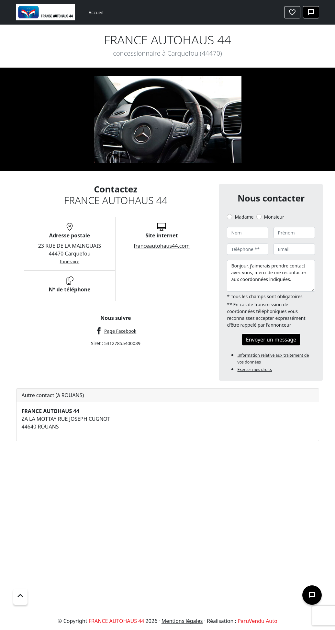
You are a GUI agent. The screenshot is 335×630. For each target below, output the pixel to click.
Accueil (96, 12)
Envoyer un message (271, 339)
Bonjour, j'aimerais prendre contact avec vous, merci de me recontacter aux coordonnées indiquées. (271, 276)
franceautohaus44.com (162, 245)
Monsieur (274, 217)
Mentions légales (182, 621)
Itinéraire (69, 261)
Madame (244, 217)
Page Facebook (120, 331)
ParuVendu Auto (257, 621)
